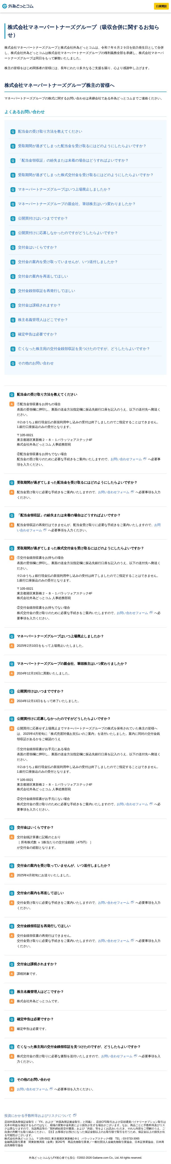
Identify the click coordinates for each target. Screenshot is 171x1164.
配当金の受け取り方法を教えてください (50, 131)
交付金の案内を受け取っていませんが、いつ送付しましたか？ (68, 262)
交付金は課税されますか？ (39, 305)
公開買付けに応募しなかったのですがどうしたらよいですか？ (68, 233)
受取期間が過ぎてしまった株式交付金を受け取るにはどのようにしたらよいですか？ (86, 175)
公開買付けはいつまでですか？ (43, 218)
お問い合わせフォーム (126, 459)
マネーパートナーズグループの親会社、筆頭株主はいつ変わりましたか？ (77, 204)
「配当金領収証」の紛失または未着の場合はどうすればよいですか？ (73, 160)
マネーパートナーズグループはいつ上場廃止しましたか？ (64, 189)
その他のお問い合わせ (36, 363)
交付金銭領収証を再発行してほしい (46, 291)
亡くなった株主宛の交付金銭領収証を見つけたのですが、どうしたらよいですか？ (84, 349)
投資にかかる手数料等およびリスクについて (37, 1115)
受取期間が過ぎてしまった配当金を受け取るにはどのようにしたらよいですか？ (82, 146)
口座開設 (161, 6)
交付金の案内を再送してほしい (43, 276)
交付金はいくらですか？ (37, 247)
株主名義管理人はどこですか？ (43, 320)
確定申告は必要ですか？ (37, 334)
